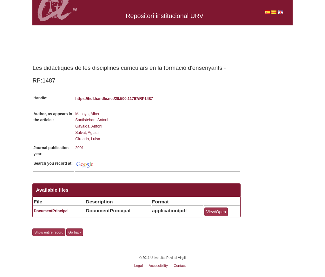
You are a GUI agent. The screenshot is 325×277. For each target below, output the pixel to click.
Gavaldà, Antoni (88, 126)
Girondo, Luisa (87, 139)
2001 (79, 148)
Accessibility (158, 265)
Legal (138, 265)
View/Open (216, 211)
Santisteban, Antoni (91, 120)
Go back (74, 232)
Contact (180, 265)
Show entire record (48, 232)
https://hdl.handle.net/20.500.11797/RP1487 (114, 98)
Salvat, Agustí (86, 132)
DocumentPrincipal (51, 211)
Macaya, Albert (87, 114)
